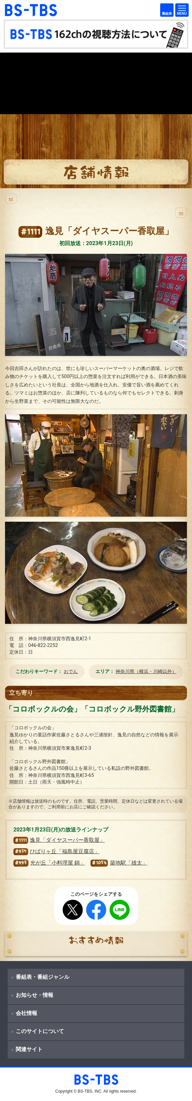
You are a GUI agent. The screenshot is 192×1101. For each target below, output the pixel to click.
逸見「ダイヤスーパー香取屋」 (59, 840)
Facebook (96, 910)
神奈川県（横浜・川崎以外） (146, 671)
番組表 (165, 10)
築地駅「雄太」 (118, 863)
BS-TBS (13, 7)
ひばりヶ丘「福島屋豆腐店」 (56, 851)
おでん (71, 671)
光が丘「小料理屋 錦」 (49, 863)
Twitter (73, 910)
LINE (120, 910)
